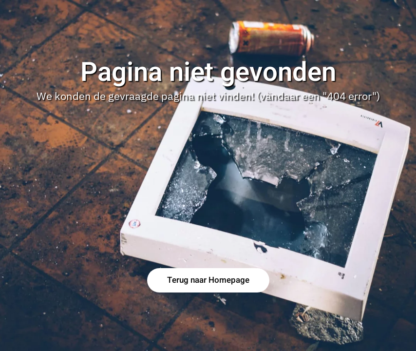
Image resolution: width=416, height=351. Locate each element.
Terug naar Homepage (208, 280)
